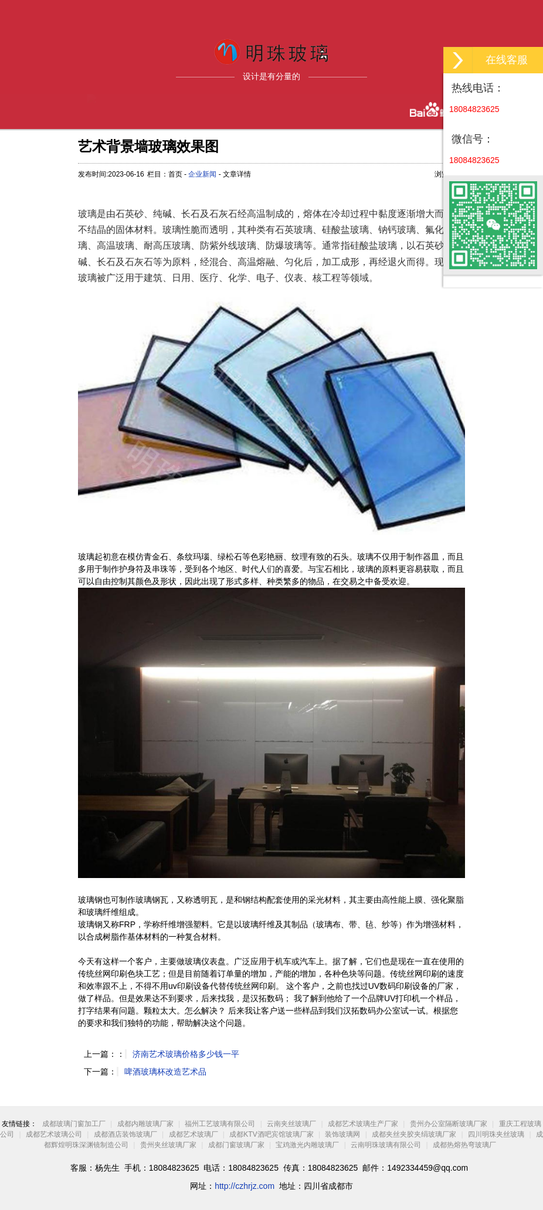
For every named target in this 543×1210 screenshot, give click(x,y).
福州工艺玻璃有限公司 (220, 1124)
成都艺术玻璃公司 (54, 1134)
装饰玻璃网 (342, 1134)
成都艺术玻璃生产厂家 (363, 1124)
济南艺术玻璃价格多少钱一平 (186, 1054)
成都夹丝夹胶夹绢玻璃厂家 (414, 1134)
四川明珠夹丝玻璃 (496, 1134)
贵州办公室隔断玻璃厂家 (448, 1124)
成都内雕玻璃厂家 (145, 1124)
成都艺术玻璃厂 (193, 1134)
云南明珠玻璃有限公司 (386, 1145)
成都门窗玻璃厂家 (236, 1145)
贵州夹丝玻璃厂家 (168, 1145)
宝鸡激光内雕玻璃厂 (307, 1145)
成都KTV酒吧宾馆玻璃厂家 (271, 1134)
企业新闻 (202, 174)
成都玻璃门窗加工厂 (74, 1124)
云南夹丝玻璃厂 (291, 1124)
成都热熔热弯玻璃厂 (464, 1145)
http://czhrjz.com (244, 1186)
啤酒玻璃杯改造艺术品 (165, 1071)
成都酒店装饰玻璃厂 (125, 1134)
